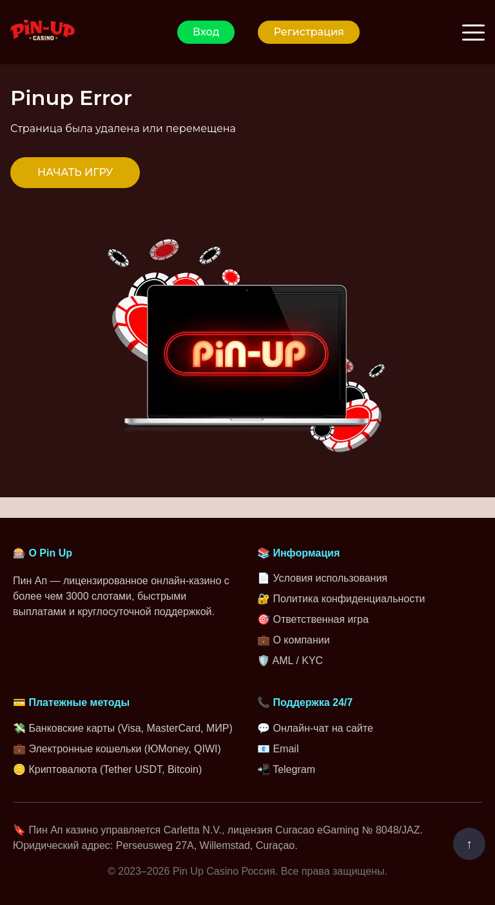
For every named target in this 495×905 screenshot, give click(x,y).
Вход (206, 32)
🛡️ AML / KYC (290, 660)
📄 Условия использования (322, 578)
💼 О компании (293, 639)
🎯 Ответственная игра (313, 619)
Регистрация (308, 32)
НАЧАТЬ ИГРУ (75, 172)
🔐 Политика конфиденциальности (341, 598)
